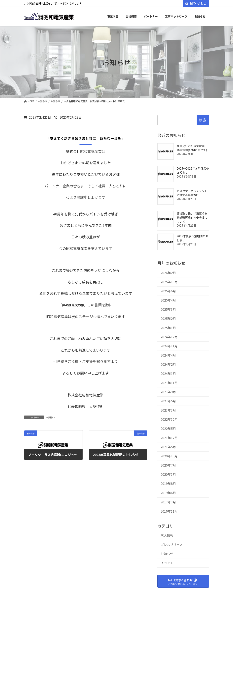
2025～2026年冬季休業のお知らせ (193, 170)
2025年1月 (168, 327)
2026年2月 (168, 272)
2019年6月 (168, 492)
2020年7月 (168, 465)
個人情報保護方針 (177, 604)
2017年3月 (168, 502)
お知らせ (51, 417)
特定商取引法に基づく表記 (116, 608)
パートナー (102, 604)
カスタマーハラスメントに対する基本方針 (192, 193)
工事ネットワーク (137, 604)
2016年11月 (169, 511)
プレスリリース (172, 544)
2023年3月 (168, 410)
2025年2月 (168, 318)
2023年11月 (169, 382)
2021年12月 (169, 437)
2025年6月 (168, 291)
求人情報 (167, 535)
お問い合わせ (195, 3)
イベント (167, 563)
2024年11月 (169, 346)
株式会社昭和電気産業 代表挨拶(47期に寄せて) (192, 148)
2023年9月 (168, 392)
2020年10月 (169, 456)
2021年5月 (168, 447)
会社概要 (49, 604)
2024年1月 (168, 373)
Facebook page (180, 638)
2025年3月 (168, 309)
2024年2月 (168, 364)
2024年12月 (169, 337)
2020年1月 (168, 474)
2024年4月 (168, 355)
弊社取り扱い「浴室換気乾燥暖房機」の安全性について (192, 217)
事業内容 (74, 604)
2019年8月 (168, 483)
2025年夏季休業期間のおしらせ (192, 238)
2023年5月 (168, 401)
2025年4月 (168, 300)
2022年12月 (169, 419)
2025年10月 (169, 281)
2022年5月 (168, 428)
